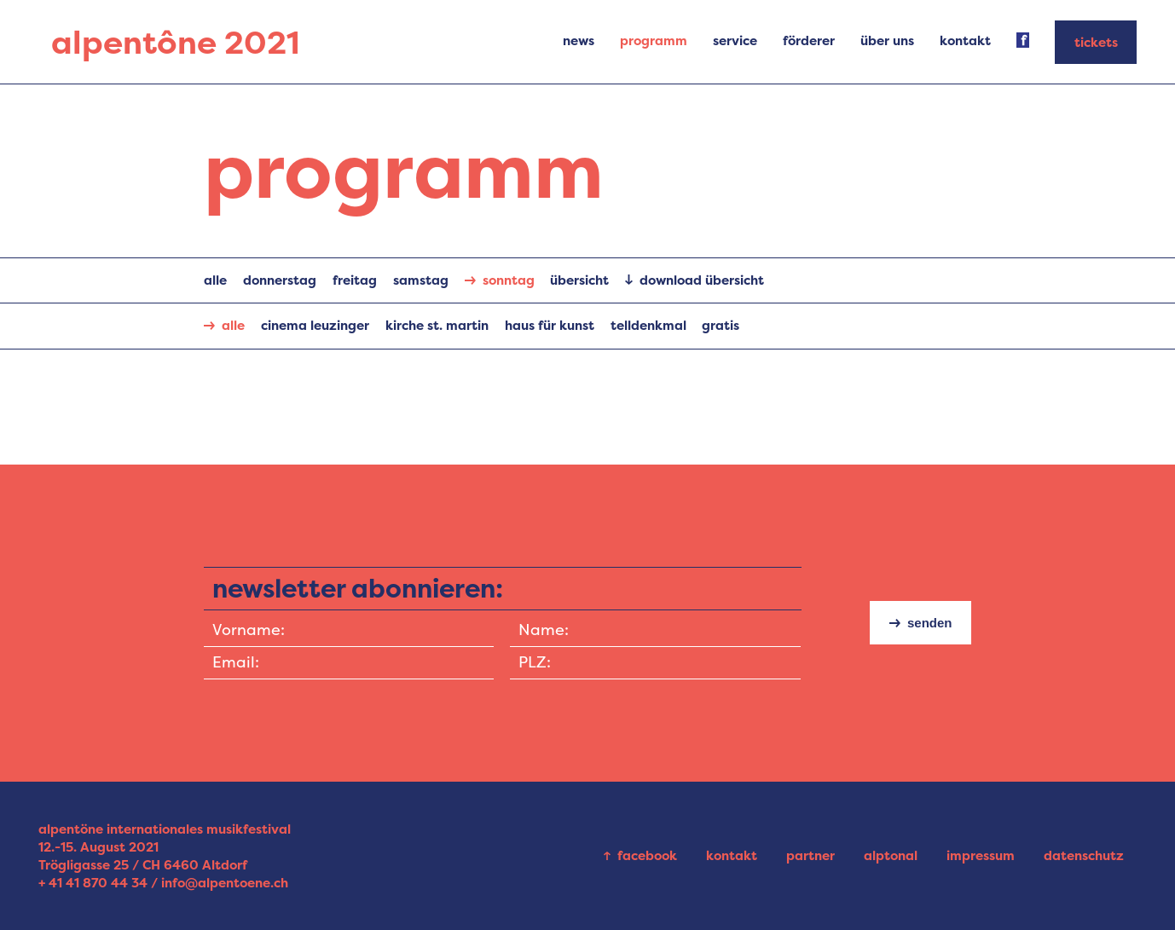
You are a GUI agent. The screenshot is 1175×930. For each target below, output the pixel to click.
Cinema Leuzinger (315, 325)
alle (215, 280)
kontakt (731, 855)
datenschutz (1084, 855)
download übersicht (702, 280)
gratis (720, 325)
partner (810, 855)
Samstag (421, 280)
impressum (980, 855)
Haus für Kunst (549, 325)
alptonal (890, 855)
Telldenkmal (648, 325)
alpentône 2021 (175, 42)
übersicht (579, 280)
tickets (1096, 42)
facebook (647, 855)
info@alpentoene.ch (224, 883)
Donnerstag (279, 280)
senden (929, 622)
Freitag (355, 280)
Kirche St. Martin (437, 325)
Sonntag (509, 280)
